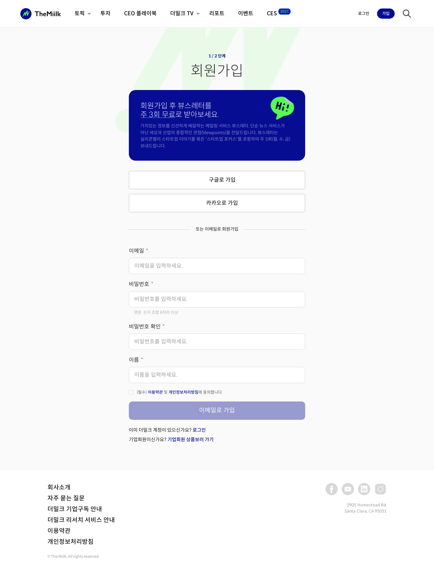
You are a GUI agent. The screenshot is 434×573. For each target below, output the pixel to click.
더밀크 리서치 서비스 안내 (81, 520)
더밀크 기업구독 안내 (74, 509)
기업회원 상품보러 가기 (190, 439)
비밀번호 (139, 284)
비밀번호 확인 (145, 326)
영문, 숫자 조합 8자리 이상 (156, 312)
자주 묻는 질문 (66, 498)
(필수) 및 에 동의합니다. (180, 392)
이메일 (136, 250)
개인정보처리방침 (183, 392)
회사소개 (59, 487)
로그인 (199, 430)
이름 (134, 359)
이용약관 (155, 392)
